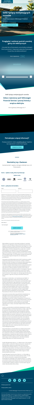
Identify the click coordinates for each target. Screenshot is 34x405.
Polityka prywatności (19, 233)
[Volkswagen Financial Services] (7, 1)
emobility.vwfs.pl (21, 142)
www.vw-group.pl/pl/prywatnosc (17, 216)
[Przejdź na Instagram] (14, 380)
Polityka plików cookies (6, 387)
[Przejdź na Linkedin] (9, 380)
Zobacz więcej (3, 222)
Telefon (20, 188)
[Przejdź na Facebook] (24, 380)
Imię (2, 188)
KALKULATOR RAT (17, 64)
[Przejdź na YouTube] (19, 380)
